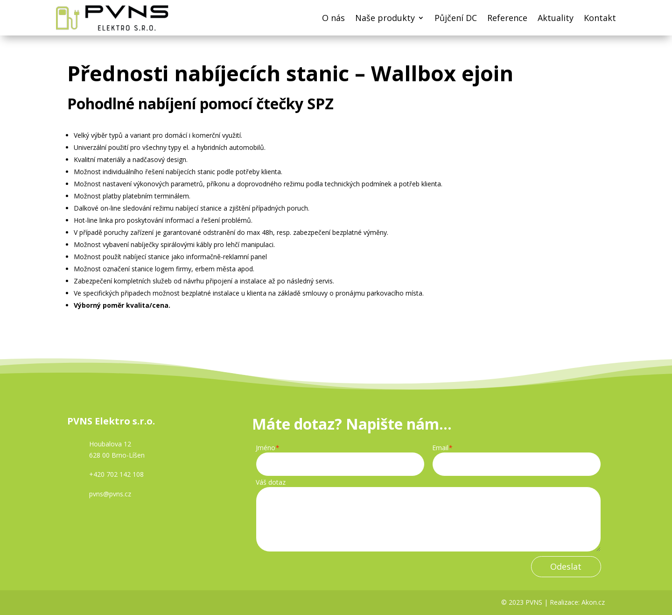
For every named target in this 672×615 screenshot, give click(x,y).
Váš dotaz (271, 483)
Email (442, 448)
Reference (507, 17)
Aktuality (556, 17)
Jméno (267, 448)
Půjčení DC (455, 17)
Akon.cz (593, 602)
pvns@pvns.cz (110, 493)
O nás (333, 17)
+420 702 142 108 (116, 474)
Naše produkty (385, 17)
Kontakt (600, 17)
